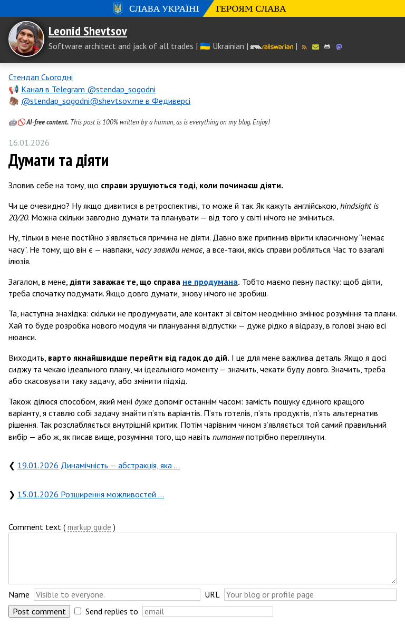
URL (212, 594)
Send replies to (111, 611)
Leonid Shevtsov (88, 31)
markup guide (89, 528)
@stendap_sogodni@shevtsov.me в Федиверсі (105, 100)
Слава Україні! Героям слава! (202, 8)
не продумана (210, 281)
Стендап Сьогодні (40, 77)
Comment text (34, 527)
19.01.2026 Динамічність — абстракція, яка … (98, 465)
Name (19, 594)
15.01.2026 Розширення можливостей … (90, 494)
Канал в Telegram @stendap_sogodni (88, 89)
